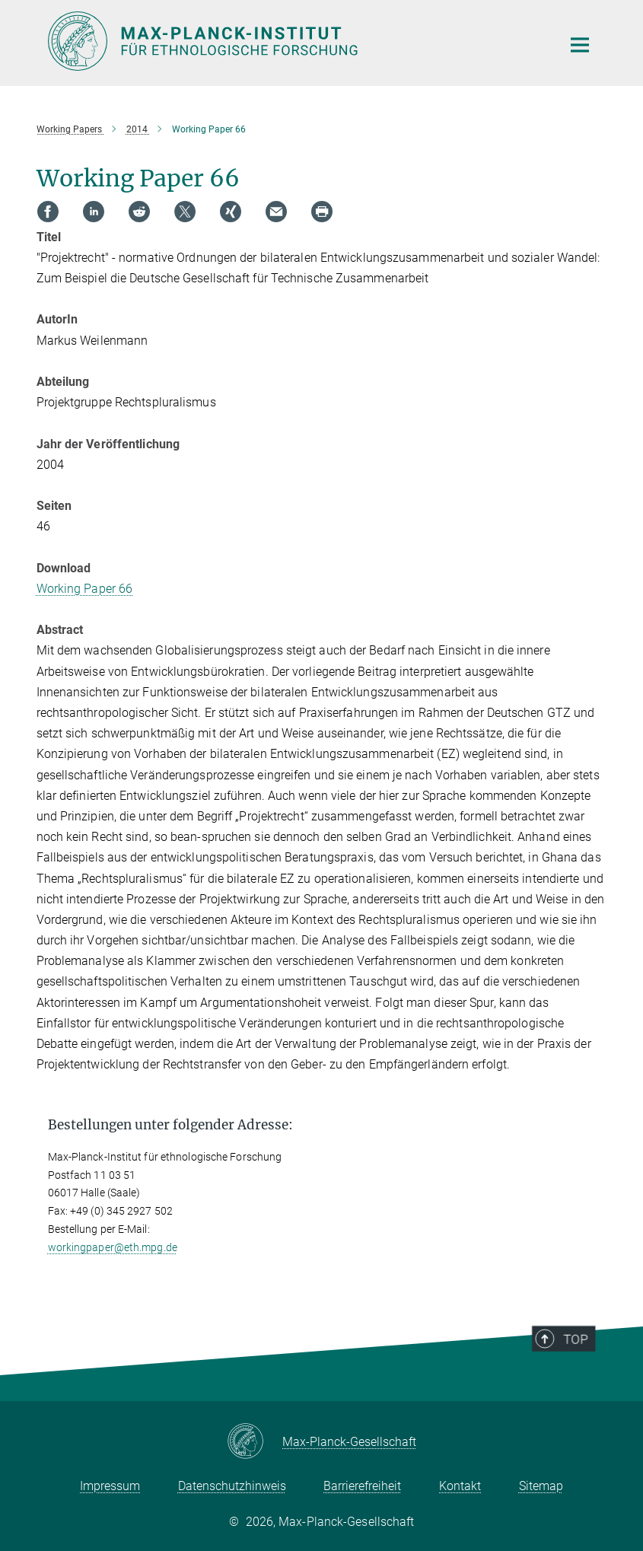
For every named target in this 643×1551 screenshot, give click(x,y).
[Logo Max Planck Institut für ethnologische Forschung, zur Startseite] (295, 41)
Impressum (110, 1486)
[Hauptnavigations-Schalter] (580, 45)
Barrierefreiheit (362, 1486)
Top (583, 1372)
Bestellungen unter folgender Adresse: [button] (170, 1124)
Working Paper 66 (85, 588)
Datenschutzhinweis (232, 1486)
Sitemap (541, 1486)
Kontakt (460, 1486)
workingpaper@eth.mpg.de (112, 1247)
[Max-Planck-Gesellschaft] (254, 1442)
